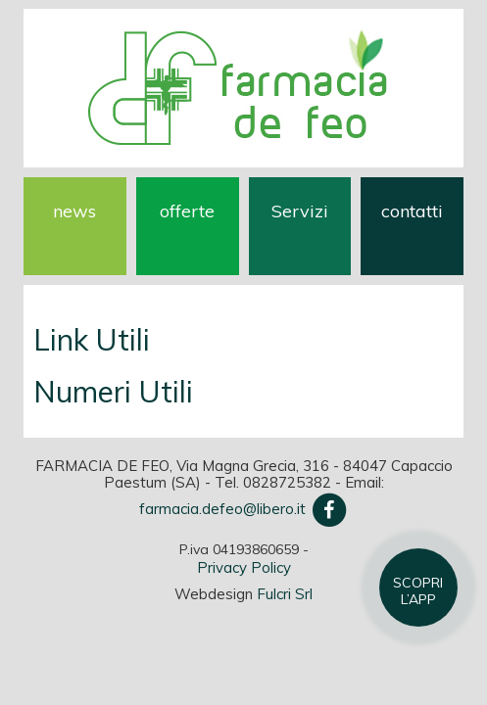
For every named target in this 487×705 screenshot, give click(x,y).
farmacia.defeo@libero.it (222, 508)
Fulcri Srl (285, 594)
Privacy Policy (244, 567)
